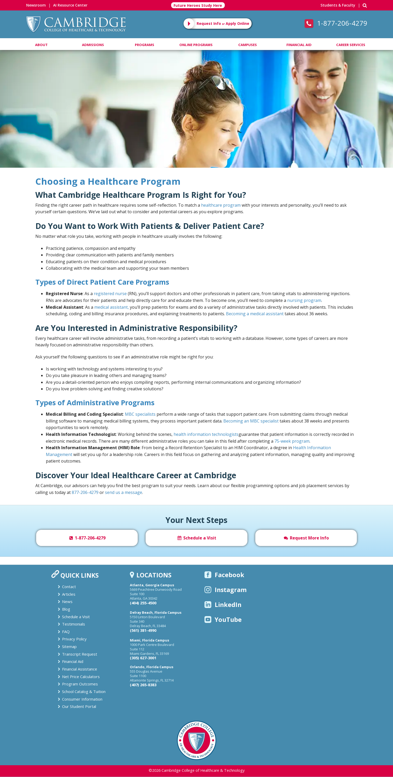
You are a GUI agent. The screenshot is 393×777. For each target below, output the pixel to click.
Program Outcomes (80, 683)
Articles (68, 594)
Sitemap (69, 646)
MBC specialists (140, 414)
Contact (69, 586)
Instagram (225, 589)
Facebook (224, 575)
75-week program (291, 441)
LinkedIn (222, 604)
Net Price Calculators (81, 676)
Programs (144, 44)
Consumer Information (82, 699)
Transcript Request (79, 654)
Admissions (93, 44)
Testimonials (73, 624)
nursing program (304, 300)
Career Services (350, 44)
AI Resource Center (70, 5)
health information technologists (206, 434)
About (41, 44)
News (67, 601)
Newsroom (36, 5)
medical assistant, (111, 307)
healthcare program (221, 205)
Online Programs (196, 44)
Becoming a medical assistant (255, 314)
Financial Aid (299, 44)
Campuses (247, 44)
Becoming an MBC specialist (251, 421)
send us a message (123, 492)
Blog (66, 609)
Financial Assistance (79, 669)
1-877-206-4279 (336, 23)
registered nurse (110, 293)
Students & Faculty (337, 5)
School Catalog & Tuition (84, 691)
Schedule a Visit (196, 538)
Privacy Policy (74, 638)
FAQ (66, 631)
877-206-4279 (85, 492)
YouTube (223, 619)
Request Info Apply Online (223, 23)
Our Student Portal (79, 706)
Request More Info (306, 538)
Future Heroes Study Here (198, 5)
